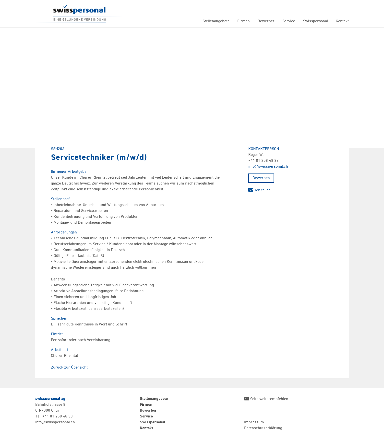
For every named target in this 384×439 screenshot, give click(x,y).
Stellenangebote (216, 21)
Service (288, 21)
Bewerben (261, 178)
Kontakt (342, 21)
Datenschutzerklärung (263, 428)
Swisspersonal (79, 13)
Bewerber (266, 21)
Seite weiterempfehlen (266, 398)
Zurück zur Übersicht (69, 367)
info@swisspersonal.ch (268, 166)
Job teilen (259, 190)
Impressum (254, 422)
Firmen (243, 21)
